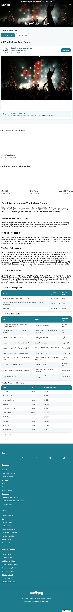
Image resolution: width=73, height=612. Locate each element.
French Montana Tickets (9, 582)
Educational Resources (9, 543)
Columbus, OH (8, 35)
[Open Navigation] (70, 5)
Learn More (51, 115)
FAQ (3, 519)
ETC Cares (5, 480)
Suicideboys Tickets (8, 571)
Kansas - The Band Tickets (10, 564)
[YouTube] (50, 458)
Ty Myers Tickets (7, 578)
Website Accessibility (8, 536)
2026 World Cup (7, 554)
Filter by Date (22, 35)
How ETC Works (7, 539)
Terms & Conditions (7, 522)
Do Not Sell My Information (10, 532)
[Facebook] (9, 458)
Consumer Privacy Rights (9, 529)
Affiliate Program (7, 490)
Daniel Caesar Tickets (8, 561)
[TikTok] (64, 458)
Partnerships (5, 494)
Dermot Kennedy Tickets (9, 568)
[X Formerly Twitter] (23, 458)
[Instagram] (36, 458)
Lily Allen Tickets (7, 557)
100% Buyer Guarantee (9, 473)
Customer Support (7, 515)
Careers (4, 487)
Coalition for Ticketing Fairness (11, 497)
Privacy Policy (6, 526)
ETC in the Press (7, 504)
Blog (3, 483)
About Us (4, 470)
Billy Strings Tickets (7, 575)
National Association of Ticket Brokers (13, 501)
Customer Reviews (7, 476)
